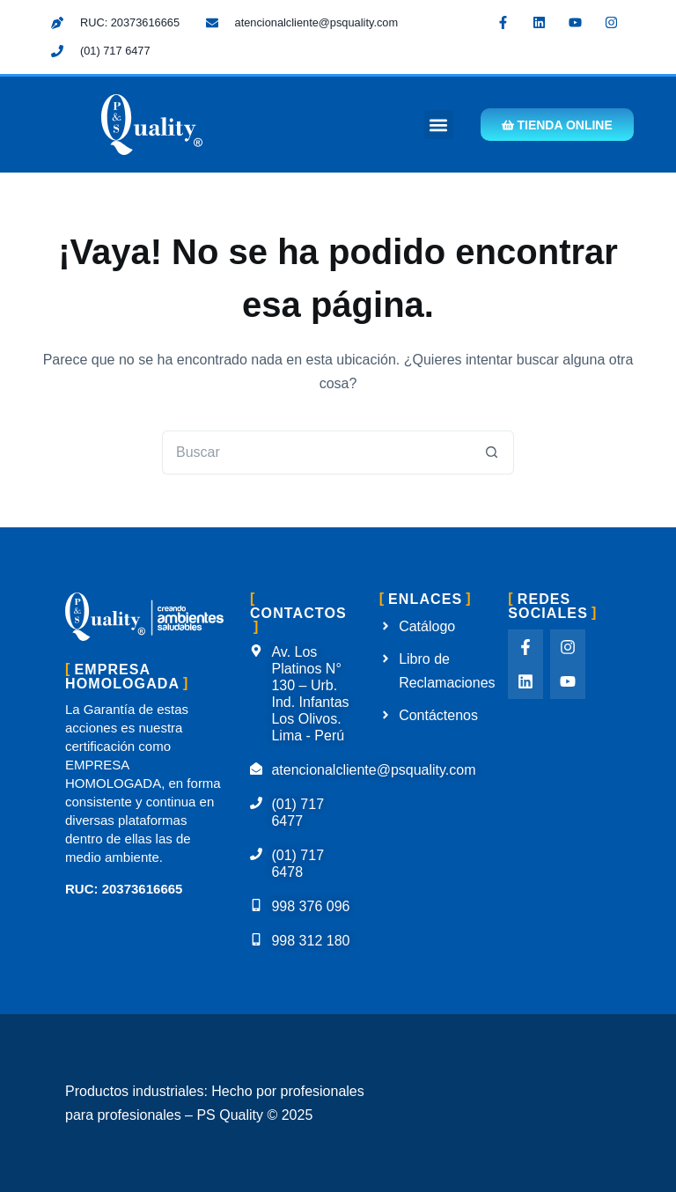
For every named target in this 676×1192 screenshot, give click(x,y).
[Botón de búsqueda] (492, 452)
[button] (437, 124)
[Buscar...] (316, 452)
